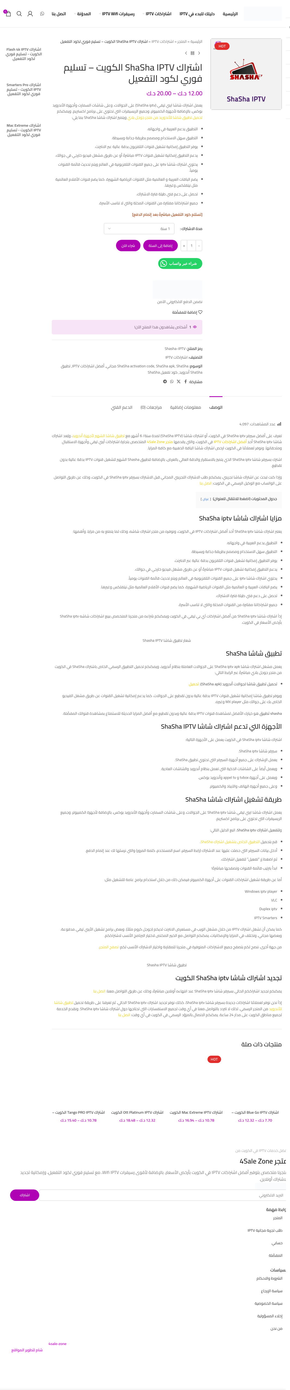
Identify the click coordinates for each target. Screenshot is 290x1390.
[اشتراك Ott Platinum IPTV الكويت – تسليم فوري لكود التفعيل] (137, 1080)
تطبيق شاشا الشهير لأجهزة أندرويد (98, 435)
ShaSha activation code (135, 366)
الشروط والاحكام (269, 1278)
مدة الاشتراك (191, 229)
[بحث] (19, 13)
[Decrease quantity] (199, 245)
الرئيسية (196, 41)
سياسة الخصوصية (268, 1303)
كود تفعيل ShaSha (163, 372)
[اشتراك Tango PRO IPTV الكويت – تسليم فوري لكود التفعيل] (78, 1080)
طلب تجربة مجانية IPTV (265, 1230)
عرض (206, 499)
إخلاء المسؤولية (270, 1315)
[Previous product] (199, 53)
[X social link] (178, 381)
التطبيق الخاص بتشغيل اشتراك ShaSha (230, 841)
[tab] (216, 404)
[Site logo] (263, 13)
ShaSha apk (165, 366)
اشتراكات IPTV (163, 41)
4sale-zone (57, 1343)
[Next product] (186, 53)
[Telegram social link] (165, 381)
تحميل (194, 684)
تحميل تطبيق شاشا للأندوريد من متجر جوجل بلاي (164, 117)
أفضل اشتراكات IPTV (88, 366)
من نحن (277, 1328)
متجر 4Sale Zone (160, 441)
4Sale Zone (256, 1161)
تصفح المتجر (108, 946)
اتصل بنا (206, 483)
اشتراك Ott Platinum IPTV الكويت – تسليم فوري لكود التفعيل (137, 1115)
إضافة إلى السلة (161, 245)
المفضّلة (275, 1255)
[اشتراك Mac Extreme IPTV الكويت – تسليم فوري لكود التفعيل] (196, 1080)
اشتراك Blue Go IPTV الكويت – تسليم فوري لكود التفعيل (255, 1115)
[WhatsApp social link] (42, 14)
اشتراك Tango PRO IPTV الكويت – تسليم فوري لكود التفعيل (78, 1115)
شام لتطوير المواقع (27, 1349)
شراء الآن (128, 245)
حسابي (276, 1242)
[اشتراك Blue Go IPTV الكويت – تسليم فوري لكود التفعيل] (255, 1080)
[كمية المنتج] (191, 245)
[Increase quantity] (184, 245)
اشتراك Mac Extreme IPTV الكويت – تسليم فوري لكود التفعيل (196, 1115)
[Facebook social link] (185, 381)
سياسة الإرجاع (272, 1290)
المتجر (182, 41)
